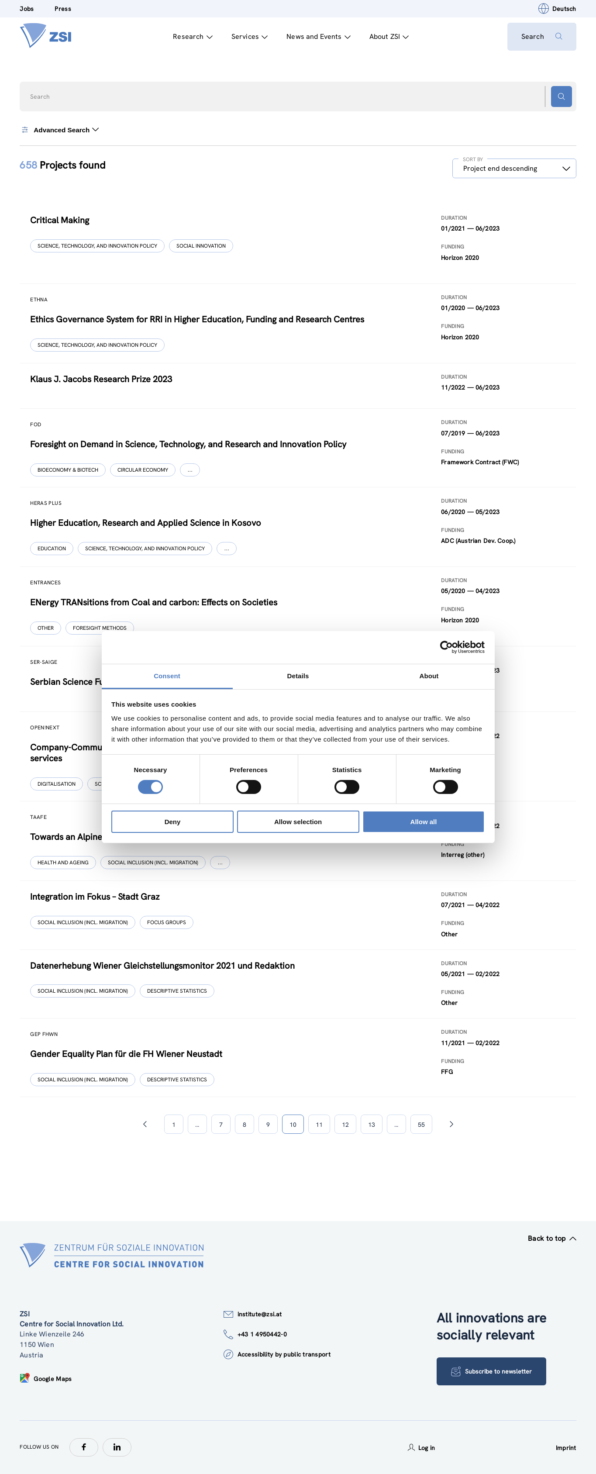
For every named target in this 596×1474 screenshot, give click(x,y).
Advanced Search (59, 129)
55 (421, 1125)
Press (63, 9)
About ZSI (389, 36)
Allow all (423, 821)
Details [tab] (298, 675)
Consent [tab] (167, 675)
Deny (173, 821)
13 (371, 1125)
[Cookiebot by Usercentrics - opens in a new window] (446, 647)
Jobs (27, 9)
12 (345, 1125)
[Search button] (561, 96)
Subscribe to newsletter (491, 1371)
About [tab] (429, 675)
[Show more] (190, 469)
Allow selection (298, 821)
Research (192, 36)
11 (319, 1125)
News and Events (318, 36)
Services (249, 36)
